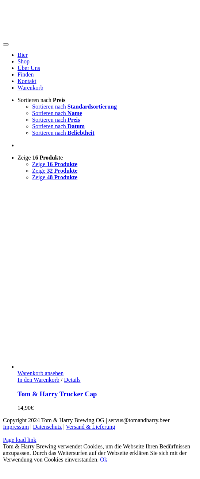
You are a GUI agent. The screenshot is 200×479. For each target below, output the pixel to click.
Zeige (40, 157)
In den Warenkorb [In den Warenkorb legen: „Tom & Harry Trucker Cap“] (38, 380)
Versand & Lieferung (90, 427)
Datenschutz (47, 427)
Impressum (16, 427)
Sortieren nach (41, 100)
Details (72, 380)
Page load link (19, 440)
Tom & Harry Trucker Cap (57, 394)
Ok (103, 459)
